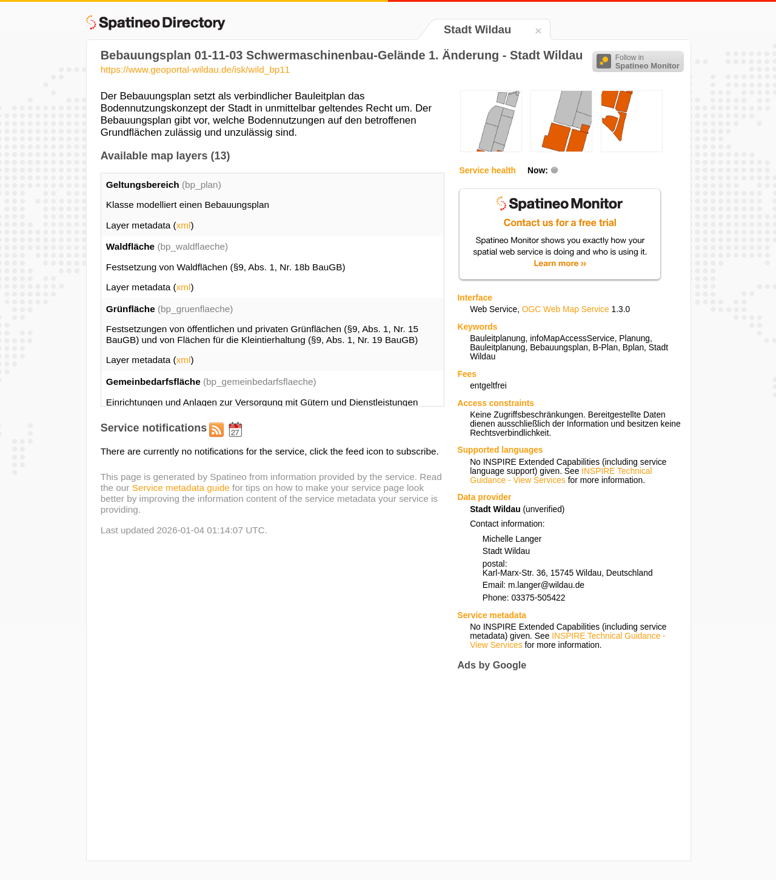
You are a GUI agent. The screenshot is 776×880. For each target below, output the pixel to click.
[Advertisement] (559, 765)
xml (183, 225)
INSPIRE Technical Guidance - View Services (561, 476)
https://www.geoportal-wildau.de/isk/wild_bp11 (195, 69)
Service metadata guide (181, 487)
